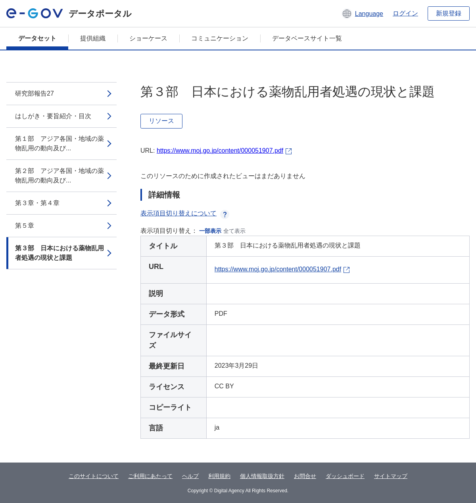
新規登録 (448, 13)
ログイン (405, 13)
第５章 (24, 225)
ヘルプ (190, 476)
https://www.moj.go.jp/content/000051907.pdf (220, 150)
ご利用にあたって (150, 476)
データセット (37, 38)
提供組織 (93, 38)
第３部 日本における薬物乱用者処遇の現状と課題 (59, 253)
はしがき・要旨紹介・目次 (53, 116)
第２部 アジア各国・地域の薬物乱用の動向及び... (59, 175)
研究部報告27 (34, 93)
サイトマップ (390, 476)
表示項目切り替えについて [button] (184, 213)
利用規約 (219, 476)
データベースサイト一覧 (307, 38)
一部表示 (210, 231)
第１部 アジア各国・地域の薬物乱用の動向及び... (59, 143)
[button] (362, 13)
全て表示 (234, 231)
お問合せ (305, 476)
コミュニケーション (219, 38)
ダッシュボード (345, 476)
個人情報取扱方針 (262, 476)
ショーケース (148, 38)
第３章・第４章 (37, 203)
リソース (161, 120)
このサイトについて (94, 476)
